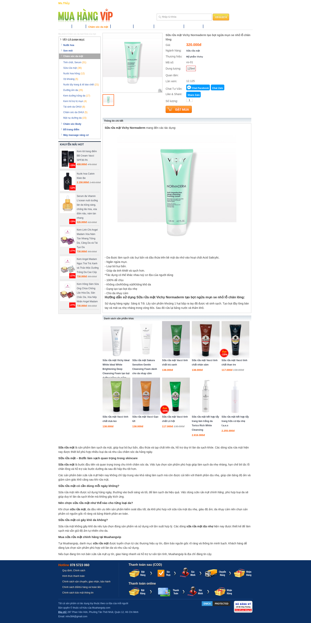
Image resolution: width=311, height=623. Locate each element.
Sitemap (213, 3)
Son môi (79, 27)
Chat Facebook (200, 88)
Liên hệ (224, 3)
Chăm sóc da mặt (98, 27)
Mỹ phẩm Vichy (194, 56)
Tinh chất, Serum (74, 62)
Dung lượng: (173, 68)
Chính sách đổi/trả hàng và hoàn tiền (81, 587)
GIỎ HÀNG (176, 3)
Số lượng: (172, 101)
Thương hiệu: (174, 56)
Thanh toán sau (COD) (145, 564)
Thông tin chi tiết (113, 120)
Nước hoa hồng (74, 73)
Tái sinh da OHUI (74, 106)
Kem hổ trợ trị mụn (75, 101)
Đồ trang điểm (144, 27)
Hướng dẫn (189, 3)
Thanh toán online (142, 583)
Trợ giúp (203, 3)
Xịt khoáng (70, 79)
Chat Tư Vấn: (174, 88)
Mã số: (170, 62)
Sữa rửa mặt (193, 50)
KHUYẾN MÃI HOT (72, 144)
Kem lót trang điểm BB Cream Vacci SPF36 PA (87, 155)
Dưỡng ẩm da (73, 90)
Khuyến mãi (212, 27)
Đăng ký (248, 3)
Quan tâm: (172, 75)
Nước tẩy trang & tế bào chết (81, 84)
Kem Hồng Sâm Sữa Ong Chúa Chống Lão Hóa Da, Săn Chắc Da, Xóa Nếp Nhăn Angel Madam (88, 293)
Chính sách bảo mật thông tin (77, 592)
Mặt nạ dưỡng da (74, 117)
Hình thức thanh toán (73, 576)
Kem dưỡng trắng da (76, 95)
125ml (191, 68)
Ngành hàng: (173, 50)
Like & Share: (174, 94)
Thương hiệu (193, 27)
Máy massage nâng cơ (168, 27)
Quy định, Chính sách (73, 570)
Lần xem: (171, 81)
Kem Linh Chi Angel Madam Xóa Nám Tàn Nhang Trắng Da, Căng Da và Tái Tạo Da (87, 238)
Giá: (168, 45)
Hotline (73, 565)
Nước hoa (64, 27)
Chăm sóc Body (122, 27)
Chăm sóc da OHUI (75, 112)
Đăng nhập (236, 3)
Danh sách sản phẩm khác (119, 318)
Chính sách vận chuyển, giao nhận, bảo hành (86, 581)
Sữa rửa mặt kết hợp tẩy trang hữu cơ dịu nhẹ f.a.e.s (235, 421)
